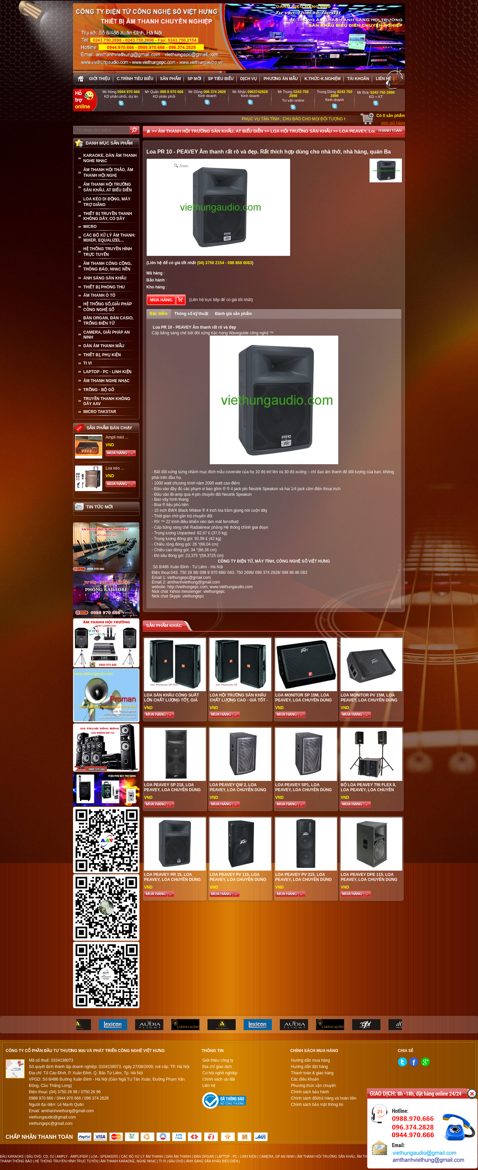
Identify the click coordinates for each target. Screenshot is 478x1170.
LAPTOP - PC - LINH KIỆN (107, 372)
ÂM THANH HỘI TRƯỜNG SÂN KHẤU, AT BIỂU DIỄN (107, 187)
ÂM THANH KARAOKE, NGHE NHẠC (128, 1161)
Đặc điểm (159, 313)
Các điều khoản (305, 1079)
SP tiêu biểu (220, 78)
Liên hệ (383, 78)
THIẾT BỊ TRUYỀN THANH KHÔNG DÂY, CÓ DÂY (107, 216)
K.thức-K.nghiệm (322, 78)
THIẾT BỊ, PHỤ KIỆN (102, 355)
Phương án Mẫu (281, 78)
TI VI (87, 363)
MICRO (90, 226)
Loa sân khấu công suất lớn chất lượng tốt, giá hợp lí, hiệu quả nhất (171, 700)
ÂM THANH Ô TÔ (99, 295)
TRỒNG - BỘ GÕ (98, 389)
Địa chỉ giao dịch (217, 1066)
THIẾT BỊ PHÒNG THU (104, 287)
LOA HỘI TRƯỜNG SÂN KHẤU (301, 131)
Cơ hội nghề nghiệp (219, 1073)
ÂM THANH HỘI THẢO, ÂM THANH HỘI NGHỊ (108, 172)
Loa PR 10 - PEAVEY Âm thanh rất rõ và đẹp (194, 327)
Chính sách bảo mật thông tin (317, 1104)
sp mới (194, 78)
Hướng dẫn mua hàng (310, 1060)
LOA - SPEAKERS (104, 1156)
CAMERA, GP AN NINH (276, 1156)
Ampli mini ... (117, 437)
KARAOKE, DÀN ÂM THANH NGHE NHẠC (110, 158)
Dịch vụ (248, 78)
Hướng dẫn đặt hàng (309, 1066)
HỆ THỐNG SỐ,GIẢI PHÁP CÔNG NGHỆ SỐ (107, 307)
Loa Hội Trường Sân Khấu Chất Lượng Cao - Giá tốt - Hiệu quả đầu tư (238, 700)
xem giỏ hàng (393, 123)
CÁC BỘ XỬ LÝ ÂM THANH (142, 1156)
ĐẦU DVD (176, 1161)
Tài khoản (358, 78)
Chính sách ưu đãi (218, 1079)
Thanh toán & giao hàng (312, 1073)
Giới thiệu (99, 78)
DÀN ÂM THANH (178, 1156)
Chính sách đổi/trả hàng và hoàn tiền (324, 1098)
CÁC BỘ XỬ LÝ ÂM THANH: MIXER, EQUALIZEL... (109, 238)
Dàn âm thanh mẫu (103, 346)
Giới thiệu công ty (217, 1060)
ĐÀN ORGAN (204, 1156)
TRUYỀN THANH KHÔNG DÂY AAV (106, 401)
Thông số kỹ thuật (191, 313)
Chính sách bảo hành (310, 1092)
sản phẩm (170, 78)
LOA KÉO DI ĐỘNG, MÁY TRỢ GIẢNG (106, 202)
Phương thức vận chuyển (313, 1085)
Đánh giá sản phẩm (233, 313)
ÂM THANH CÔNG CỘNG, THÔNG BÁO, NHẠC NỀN (107, 266)
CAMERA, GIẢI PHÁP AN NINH (106, 335)
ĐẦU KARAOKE (12, 1156)
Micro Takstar (99, 411)
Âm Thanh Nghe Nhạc (106, 380)
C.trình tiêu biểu (135, 78)
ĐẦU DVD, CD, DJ (40, 1156)
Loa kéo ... (115, 468)
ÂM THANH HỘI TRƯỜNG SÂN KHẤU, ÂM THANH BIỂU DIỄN (344, 1156)
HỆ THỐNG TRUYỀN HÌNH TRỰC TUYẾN (107, 252)
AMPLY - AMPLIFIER (72, 1156)
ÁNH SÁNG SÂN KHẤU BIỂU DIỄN (212, 1161)
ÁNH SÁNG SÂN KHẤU (104, 278)
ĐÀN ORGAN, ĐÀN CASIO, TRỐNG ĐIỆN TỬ (108, 321)
